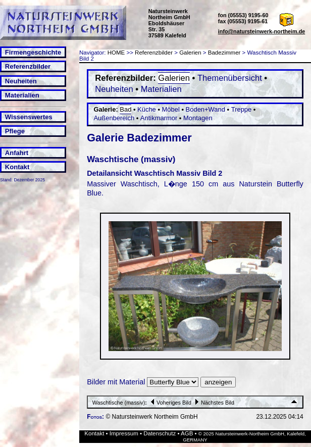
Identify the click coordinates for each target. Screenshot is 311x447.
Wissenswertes (29, 117)
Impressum (124, 433)
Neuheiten (21, 81)
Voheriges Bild (169, 403)
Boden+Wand (205, 109)
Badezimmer (224, 52)
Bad (125, 109)
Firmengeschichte (33, 52)
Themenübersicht (229, 78)
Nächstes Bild (213, 403)
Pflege (15, 131)
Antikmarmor (158, 118)
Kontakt (17, 167)
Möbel (171, 109)
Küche (146, 109)
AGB (187, 433)
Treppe (241, 109)
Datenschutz (159, 433)
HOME (116, 52)
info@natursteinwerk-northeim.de (261, 31)
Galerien (190, 52)
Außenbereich (113, 118)
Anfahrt (16, 153)
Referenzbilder (27, 66)
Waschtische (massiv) (118, 403)
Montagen (198, 118)
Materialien (22, 95)
